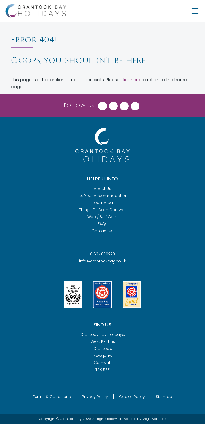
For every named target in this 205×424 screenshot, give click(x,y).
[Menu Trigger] (195, 11)
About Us (102, 188)
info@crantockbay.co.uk (102, 261)
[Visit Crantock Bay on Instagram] (124, 105)
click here (130, 80)
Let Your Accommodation (102, 195)
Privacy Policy (95, 396)
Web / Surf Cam (102, 216)
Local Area (102, 202)
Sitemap (164, 396)
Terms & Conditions (52, 396)
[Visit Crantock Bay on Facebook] (102, 105)
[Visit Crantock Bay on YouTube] (135, 105)
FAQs (102, 223)
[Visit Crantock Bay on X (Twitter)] (113, 105)
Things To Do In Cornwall (102, 209)
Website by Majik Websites (144, 418)
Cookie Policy (132, 396)
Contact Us (102, 231)
